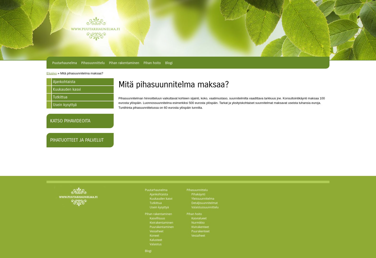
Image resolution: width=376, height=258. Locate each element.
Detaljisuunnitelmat (204, 203)
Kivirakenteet (200, 227)
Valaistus (156, 244)
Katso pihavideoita (70, 121)
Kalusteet (156, 240)
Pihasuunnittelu (93, 63)
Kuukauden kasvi (67, 89)
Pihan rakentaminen (124, 63)
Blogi (169, 63)
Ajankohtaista (64, 81)
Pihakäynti (198, 194)
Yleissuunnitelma (202, 199)
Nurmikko (198, 223)
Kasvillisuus (157, 218)
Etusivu (52, 73)
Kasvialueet (199, 218)
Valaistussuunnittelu (205, 207)
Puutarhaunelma (64, 63)
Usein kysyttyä (65, 104)
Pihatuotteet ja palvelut (77, 140)
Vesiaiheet (156, 231)
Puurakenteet (200, 231)
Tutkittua (60, 97)
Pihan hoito (152, 63)
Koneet (154, 236)
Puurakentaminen (162, 227)
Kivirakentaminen (161, 223)
